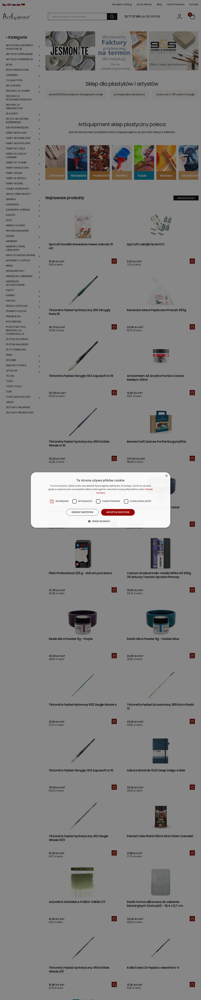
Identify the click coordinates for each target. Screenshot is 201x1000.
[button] (100, 521)
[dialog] (100, 500)
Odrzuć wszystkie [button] (82, 512)
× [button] (166, 476)
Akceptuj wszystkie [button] (118, 512)
